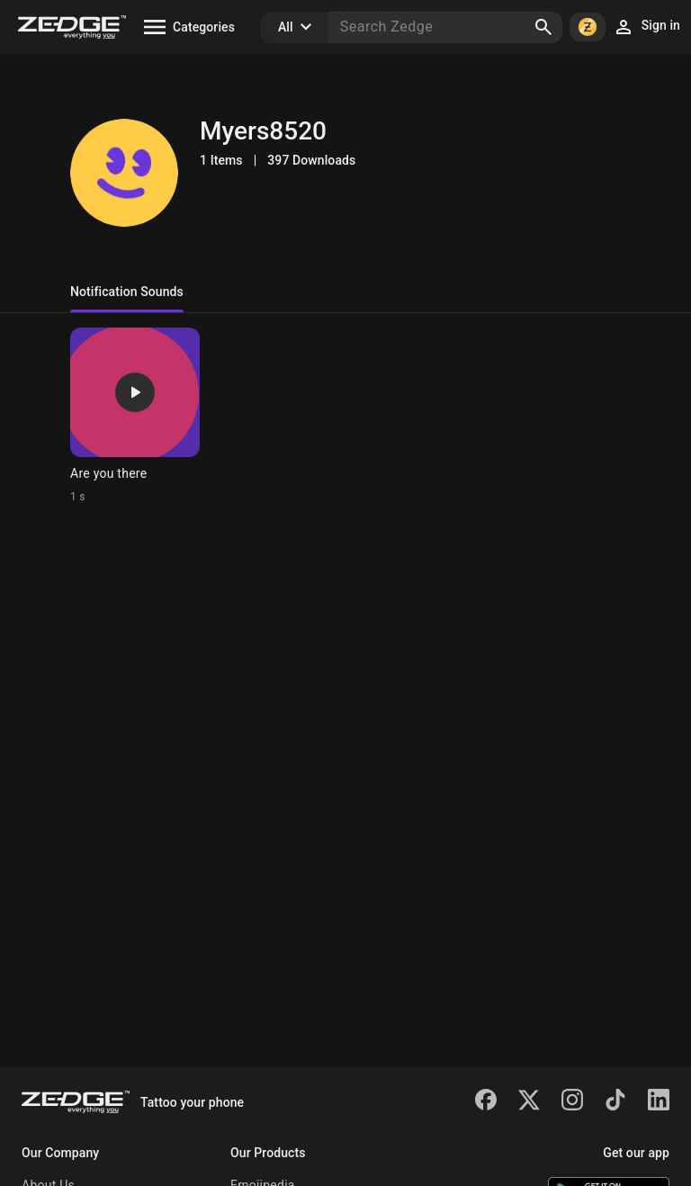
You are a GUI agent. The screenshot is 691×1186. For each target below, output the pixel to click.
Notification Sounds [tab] (127, 291)
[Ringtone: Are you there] (135, 416)
